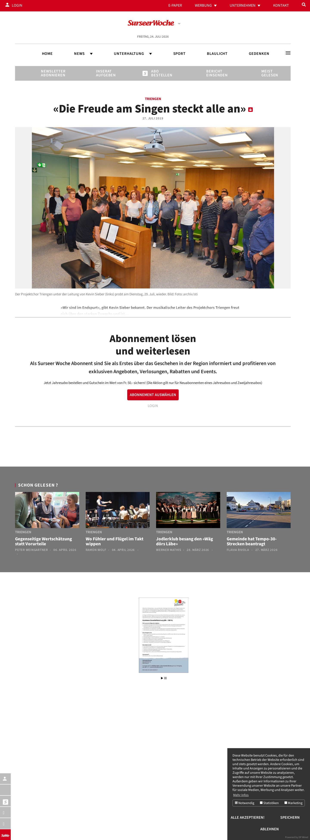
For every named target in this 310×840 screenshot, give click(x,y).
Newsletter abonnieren (48, 73)
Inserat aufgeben (103, 73)
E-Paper (175, 5)
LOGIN (153, 405)
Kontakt (281, 5)
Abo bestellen (158, 73)
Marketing (293, 803)
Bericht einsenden (213, 73)
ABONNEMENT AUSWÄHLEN (153, 395)
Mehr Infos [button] (241, 794)
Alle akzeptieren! (248, 817)
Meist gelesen (268, 73)
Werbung (203, 5)
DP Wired (303, 837)
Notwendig (244, 803)
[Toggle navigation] (288, 53)
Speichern (290, 817)
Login (17, 5)
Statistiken (269, 803)
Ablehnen (269, 829)
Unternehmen (243, 5)
